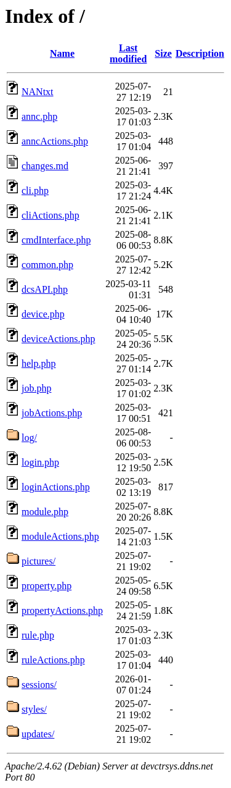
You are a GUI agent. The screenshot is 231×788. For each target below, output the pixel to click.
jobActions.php (52, 413)
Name (62, 53)
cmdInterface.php (56, 240)
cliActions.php (50, 215)
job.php (36, 388)
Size (163, 53)
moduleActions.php (60, 536)
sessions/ (39, 684)
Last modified (128, 53)
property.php (46, 586)
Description (200, 53)
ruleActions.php (53, 660)
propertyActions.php (62, 610)
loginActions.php (56, 487)
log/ (29, 437)
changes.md (45, 166)
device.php (43, 314)
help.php (39, 363)
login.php (40, 462)
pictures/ (38, 561)
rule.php (38, 635)
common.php (47, 264)
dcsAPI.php (45, 289)
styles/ (34, 709)
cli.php (35, 190)
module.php (45, 511)
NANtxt (38, 91)
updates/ (38, 734)
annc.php (39, 116)
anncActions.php (55, 141)
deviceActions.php (58, 338)
